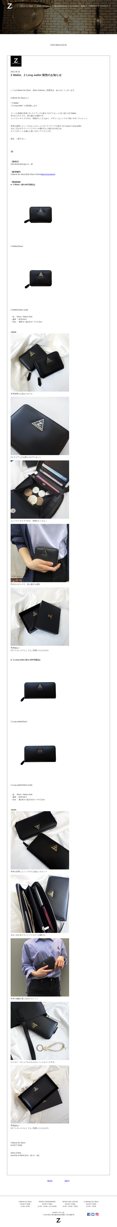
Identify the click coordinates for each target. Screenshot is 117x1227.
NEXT (67, 1181)
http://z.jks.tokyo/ (48, 174)
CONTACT (104, 6)
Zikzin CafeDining (44, 6)
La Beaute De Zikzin (77, 6)
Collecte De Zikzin (26, 6)
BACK (49, 1181)
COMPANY (93, 6)
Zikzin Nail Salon (60, 6)
